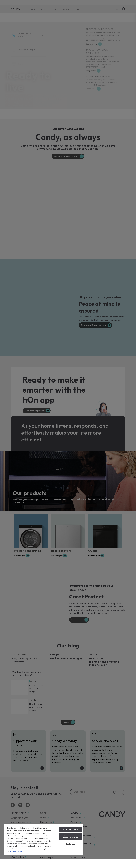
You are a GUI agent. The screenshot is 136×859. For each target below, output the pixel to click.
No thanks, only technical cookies (70, 837)
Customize (70, 844)
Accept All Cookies (70, 829)
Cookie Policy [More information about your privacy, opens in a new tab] (16, 851)
